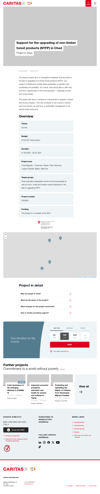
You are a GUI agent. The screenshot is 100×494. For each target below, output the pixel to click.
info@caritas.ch (28, 484)
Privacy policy (93, 486)
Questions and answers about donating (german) (15, 440)
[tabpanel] (69, 340)
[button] (50, 262)
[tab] (56, 329)
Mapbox (85, 277)
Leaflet (79, 277)
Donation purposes (11, 436)
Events (75, 432)
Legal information (81, 486)
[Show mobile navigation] (95, 3)
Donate (88, 3)
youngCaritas (78, 422)
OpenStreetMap (92, 277)
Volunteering (78, 425)
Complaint (70, 486)
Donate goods (78, 429)
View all (62, 369)
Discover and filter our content (81, 436)
